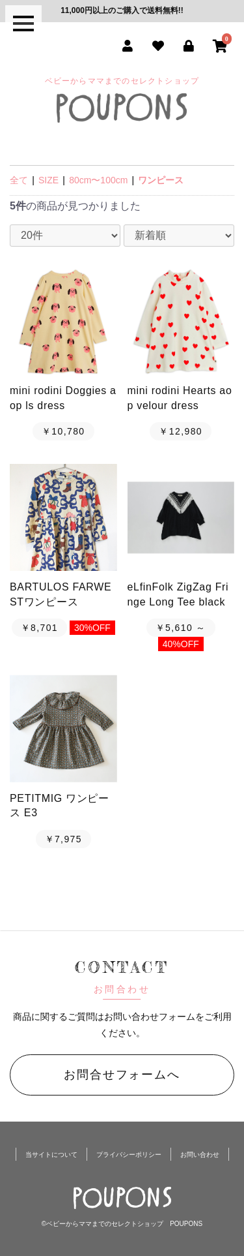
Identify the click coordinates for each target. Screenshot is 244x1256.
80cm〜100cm (98, 180)
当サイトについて (51, 1154)
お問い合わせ (199, 1154)
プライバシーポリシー (128, 1154)
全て (19, 180)
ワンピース (160, 180)
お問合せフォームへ (122, 1074)
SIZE (48, 180)
